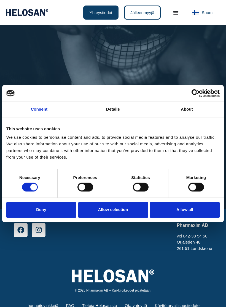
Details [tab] (113, 109)
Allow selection (113, 209)
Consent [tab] (39, 109)
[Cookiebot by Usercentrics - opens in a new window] (195, 93)
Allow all (184, 209)
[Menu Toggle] (176, 12)
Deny (41, 209)
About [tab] (187, 109)
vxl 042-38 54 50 (192, 236)
